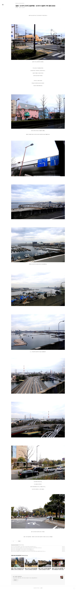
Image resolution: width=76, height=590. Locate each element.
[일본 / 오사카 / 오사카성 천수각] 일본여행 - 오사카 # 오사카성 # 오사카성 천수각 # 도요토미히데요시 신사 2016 (26, 547)
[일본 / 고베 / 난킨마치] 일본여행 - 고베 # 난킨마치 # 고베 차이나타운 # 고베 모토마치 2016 (23, 546)
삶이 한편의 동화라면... (17, 576)
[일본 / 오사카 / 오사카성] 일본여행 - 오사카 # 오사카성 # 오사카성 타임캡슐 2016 (22, 548)
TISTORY (38, 587)
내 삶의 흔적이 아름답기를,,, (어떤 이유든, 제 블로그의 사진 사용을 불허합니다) (25, 577)
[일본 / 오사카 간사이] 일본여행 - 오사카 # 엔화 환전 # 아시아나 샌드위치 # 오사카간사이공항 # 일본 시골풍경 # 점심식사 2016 (27, 551)
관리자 (41, 587)
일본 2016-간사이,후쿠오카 (15, 544)
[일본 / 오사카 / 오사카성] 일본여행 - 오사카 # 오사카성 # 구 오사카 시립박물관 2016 (22, 550)
